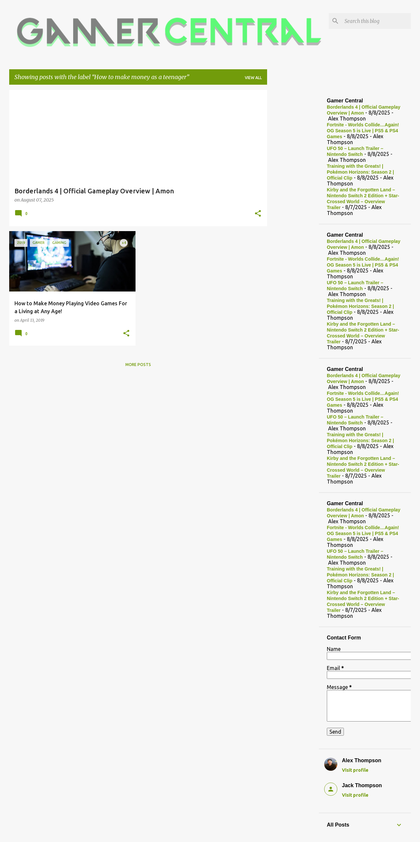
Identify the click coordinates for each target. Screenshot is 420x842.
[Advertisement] (293, 188)
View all (253, 78)
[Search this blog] (376, 21)
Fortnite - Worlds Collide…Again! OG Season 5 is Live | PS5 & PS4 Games (363, 130)
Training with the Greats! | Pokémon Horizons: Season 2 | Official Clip (360, 172)
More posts (138, 364)
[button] (258, 214)
